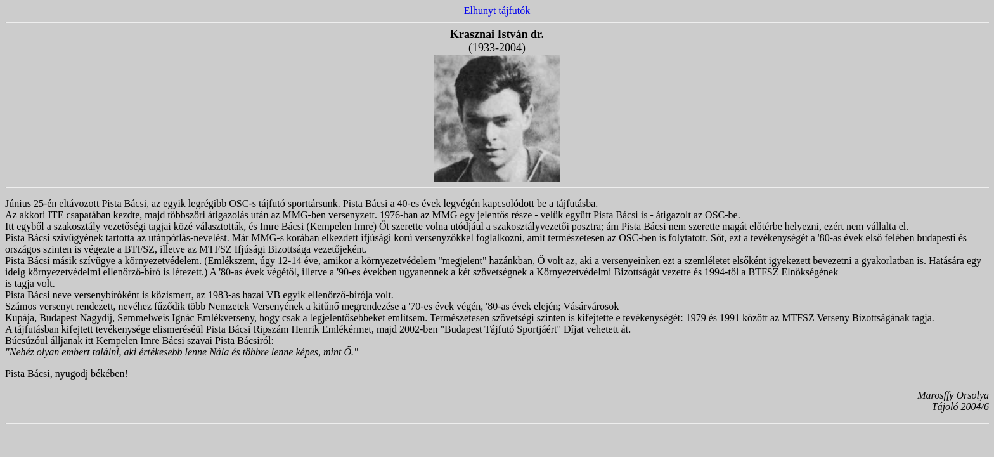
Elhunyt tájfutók (497, 10)
